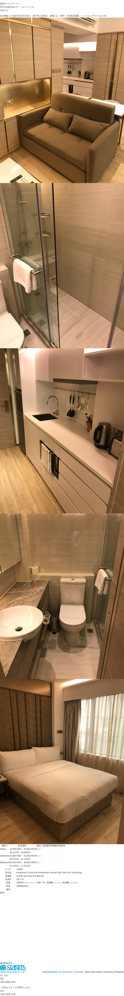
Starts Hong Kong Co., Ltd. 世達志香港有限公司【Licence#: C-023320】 (42, 972)
